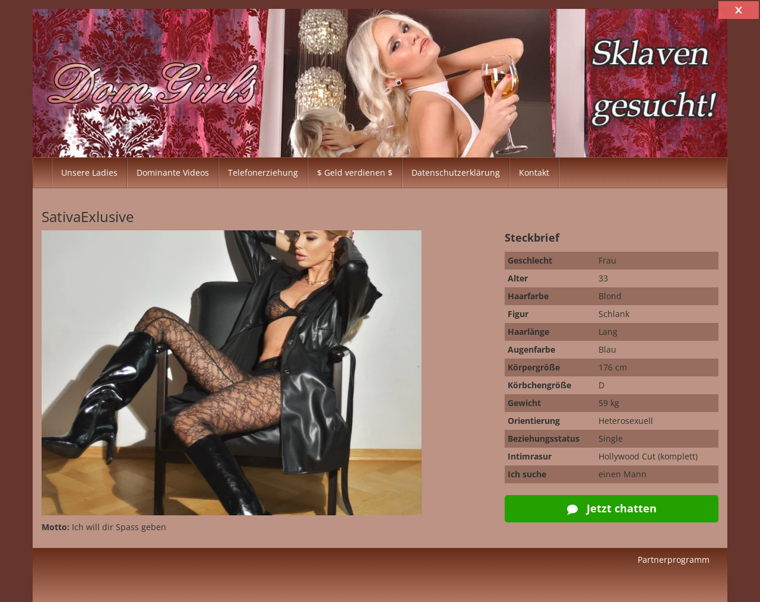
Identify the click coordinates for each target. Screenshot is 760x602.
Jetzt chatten (612, 508)
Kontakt (534, 172)
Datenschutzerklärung (455, 172)
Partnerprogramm (674, 559)
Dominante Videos (173, 172)
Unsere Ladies (89, 172)
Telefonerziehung (263, 172)
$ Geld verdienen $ (354, 172)
